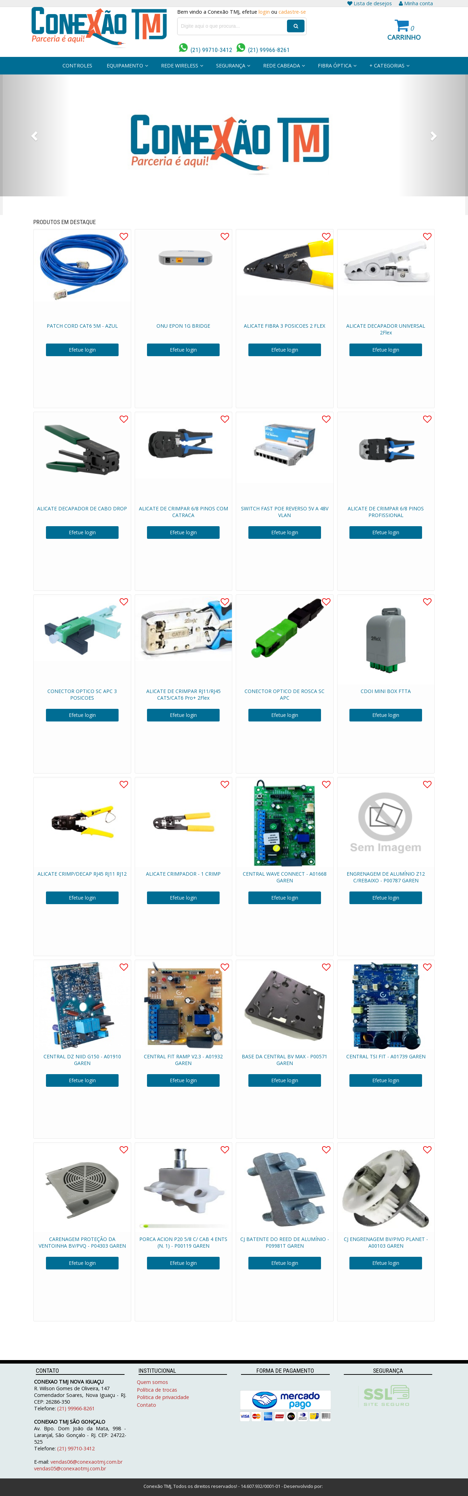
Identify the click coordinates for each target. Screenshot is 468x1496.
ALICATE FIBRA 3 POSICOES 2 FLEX (284, 325)
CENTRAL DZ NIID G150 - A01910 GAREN (82, 1059)
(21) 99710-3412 (205, 49)
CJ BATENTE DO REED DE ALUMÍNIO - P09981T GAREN (284, 1242)
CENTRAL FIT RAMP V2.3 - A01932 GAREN (183, 1059)
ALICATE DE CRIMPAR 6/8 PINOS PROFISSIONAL (386, 511)
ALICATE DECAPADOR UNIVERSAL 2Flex (385, 329)
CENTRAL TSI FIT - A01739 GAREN (386, 1056)
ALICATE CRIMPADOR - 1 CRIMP (183, 873)
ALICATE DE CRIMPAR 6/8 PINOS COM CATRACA (183, 511)
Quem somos (152, 1382)
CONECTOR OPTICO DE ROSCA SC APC (285, 694)
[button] (35, 135)
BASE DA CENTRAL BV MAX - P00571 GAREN (284, 1059)
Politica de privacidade (163, 1397)
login (264, 11)
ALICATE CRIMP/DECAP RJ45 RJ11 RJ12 (82, 873)
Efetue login (82, 349)
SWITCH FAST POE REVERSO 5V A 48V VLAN (284, 511)
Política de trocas (157, 1389)
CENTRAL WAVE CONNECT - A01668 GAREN (285, 877)
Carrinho (404, 37)
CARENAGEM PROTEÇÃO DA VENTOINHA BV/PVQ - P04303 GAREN (82, 1242)
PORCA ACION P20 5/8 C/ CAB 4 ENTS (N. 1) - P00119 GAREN (183, 1242)
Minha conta (416, 3)
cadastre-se (292, 11)
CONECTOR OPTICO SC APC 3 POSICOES (82, 694)
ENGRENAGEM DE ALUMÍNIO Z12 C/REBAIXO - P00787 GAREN (386, 877)
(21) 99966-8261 (263, 49)
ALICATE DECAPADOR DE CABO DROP (82, 508)
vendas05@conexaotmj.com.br (70, 1468)
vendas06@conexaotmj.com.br (86, 1461)
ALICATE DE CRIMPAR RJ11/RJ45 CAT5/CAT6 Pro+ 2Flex (183, 694)
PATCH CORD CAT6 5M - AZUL (82, 325)
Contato (146, 1405)
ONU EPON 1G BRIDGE (183, 325)
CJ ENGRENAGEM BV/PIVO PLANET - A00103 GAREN (386, 1242)
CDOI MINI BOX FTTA (386, 691)
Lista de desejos (369, 3)
